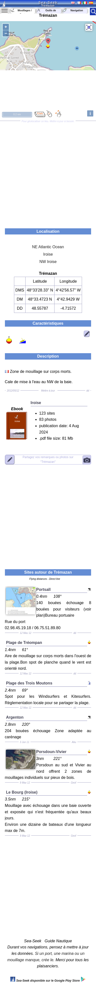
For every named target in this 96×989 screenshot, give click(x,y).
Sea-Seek (48, 2)
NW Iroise (47, 262)
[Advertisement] (48, 173)
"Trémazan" (48, 459)
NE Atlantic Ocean (48, 247)
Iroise (48, 254)
